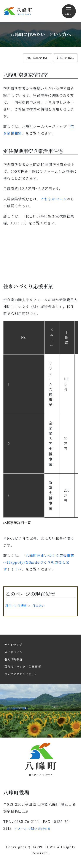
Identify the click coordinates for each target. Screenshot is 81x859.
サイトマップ (13, 645)
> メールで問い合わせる (32, 828)
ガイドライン (13, 652)
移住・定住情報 (16, 605)
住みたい (39, 605)
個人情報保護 (13, 659)
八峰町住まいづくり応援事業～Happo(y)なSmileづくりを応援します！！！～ (38, 562)
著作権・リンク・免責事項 (22, 666)
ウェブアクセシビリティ (20, 674)
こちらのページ (54, 198)
